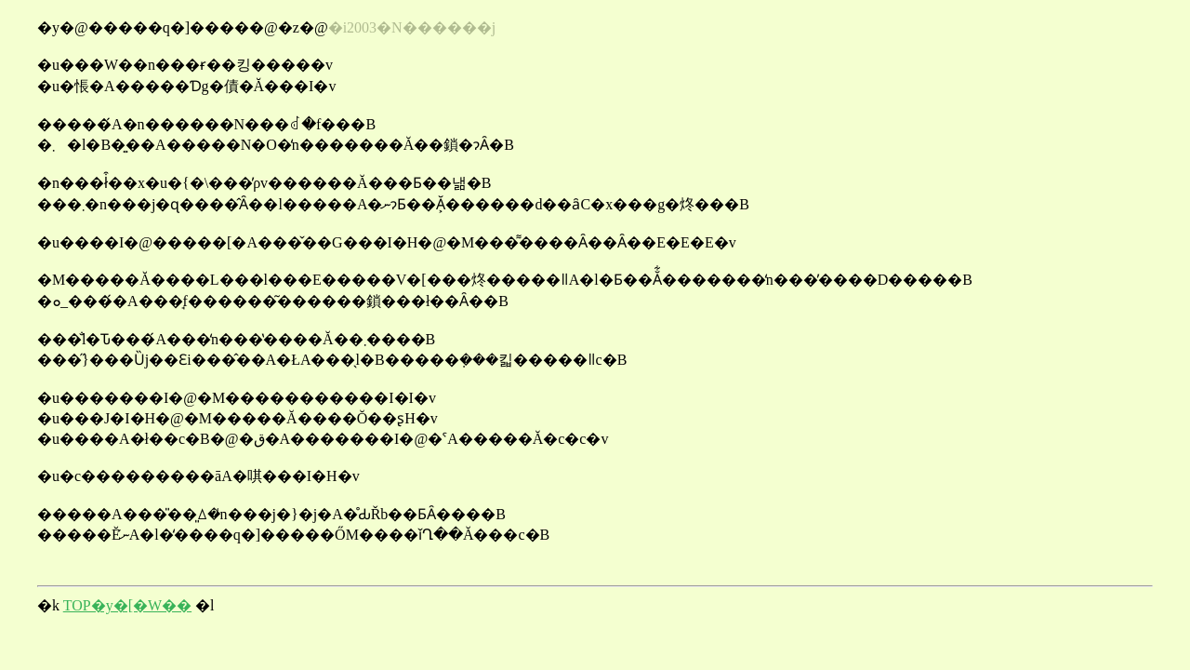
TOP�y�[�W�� (127, 605)
